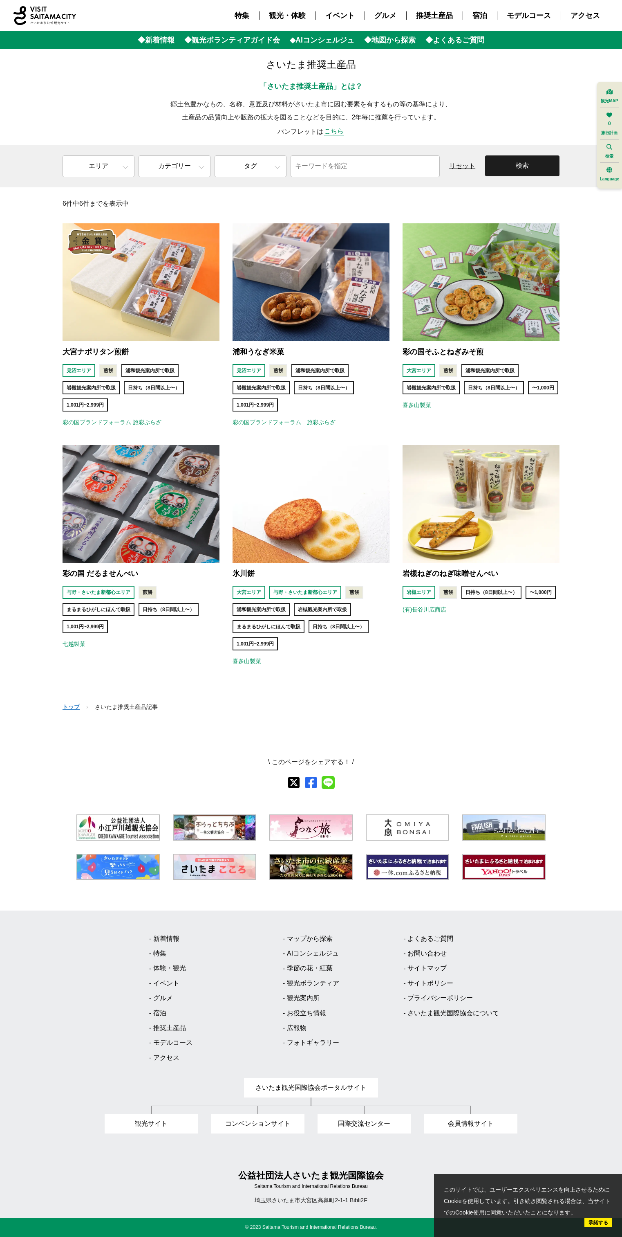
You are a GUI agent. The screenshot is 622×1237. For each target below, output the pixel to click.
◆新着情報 (156, 40)
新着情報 (166, 938)
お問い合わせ (427, 953)
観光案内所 (303, 997)
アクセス (585, 15)
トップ (71, 707)
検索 (522, 165)
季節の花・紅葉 (310, 968)
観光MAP (609, 96)
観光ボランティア (313, 983)
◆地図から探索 (390, 40)
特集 (242, 15)
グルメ (385, 15)
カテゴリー (174, 165)
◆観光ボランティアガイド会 (232, 40)
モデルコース (529, 15)
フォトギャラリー (313, 1042)
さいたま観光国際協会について (453, 1013)
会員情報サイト (471, 1123)
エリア (98, 165)
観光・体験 (287, 15)
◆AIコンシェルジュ (322, 40)
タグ (250, 165)
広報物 (297, 1027)
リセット (462, 165)
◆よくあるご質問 (454, 40)
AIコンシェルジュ (313, 953)
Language (609, 174)
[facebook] (311, 782)
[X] (293, 782)
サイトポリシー (430, 983)
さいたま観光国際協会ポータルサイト (311, 1087)
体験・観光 (169, 968)
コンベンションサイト (258, 1123)
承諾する (598, 1223)
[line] (328, 782)
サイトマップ (427, 968)
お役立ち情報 (306, 1013)
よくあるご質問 (430, 938)
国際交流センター (364, 1123)
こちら (334, 131)
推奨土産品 (434, 15)
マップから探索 (310, 938)
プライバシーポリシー (440, 997)
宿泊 (479, 15)
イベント (340, 15)
